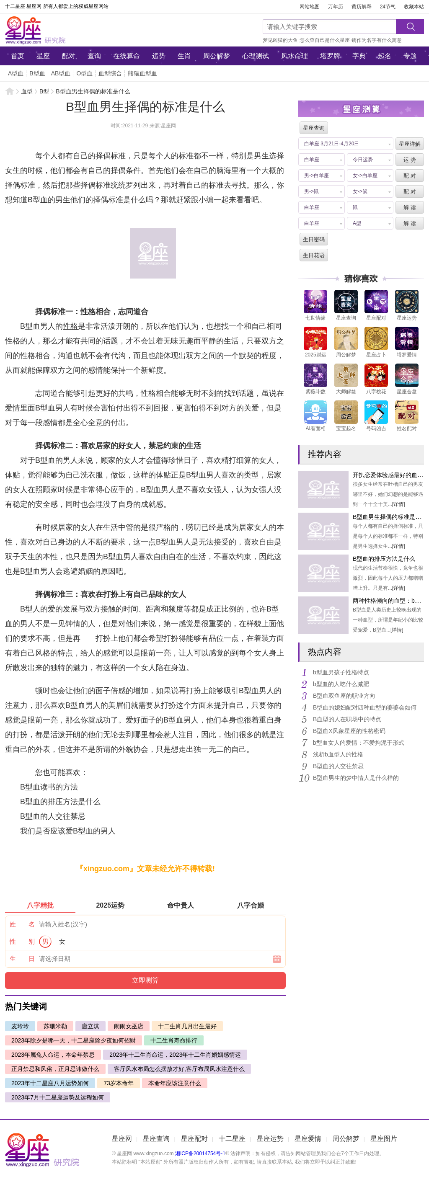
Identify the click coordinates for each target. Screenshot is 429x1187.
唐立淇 (90, 1026)
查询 (94, 55)
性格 (88, 311)
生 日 (22, 958)
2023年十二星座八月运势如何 (50, 1083)
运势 (158, 55)
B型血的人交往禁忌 (338, 766)
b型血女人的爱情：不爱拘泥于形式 (358, 742)
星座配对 (194, 1138)
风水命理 (294, 55)
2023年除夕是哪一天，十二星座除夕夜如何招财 (73, 1040)
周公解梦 (216, 55)
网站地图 (310, 7)
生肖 (184, 55)
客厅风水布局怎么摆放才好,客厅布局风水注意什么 (179, 1069)
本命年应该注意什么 (174, 1083)
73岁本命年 (118, 1083)
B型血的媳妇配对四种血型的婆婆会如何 (364, 707)
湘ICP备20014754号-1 (200, 1153)
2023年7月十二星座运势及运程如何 (57, 1097)
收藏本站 (414, 7)
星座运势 (270, 1138)
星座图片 (383, 1138)
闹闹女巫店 (128, 1026)
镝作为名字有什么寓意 (376, 40)
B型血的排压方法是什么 (384, 558)
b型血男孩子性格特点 (341, 672)
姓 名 (22, 924)
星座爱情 (308, 1138)
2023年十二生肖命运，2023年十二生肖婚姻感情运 (175, 1054)
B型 (44, 91)
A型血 (15, 73)
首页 (17, 55)
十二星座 (232, 1138)
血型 (27, 91)
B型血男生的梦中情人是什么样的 (356, 777)
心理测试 (255, 55)
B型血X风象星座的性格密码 (349, 731)
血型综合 (110, 73)
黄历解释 (361, 7)
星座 (43, 55)
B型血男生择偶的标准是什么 (390, 517)
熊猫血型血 (142, 73)
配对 (68, 55)
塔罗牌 (330, 55)
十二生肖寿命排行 (173, 1040)
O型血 (84, 73)
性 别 (22, 941)
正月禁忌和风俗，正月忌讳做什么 (55, 1069)
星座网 (61, 30)
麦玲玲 (20, 1026)
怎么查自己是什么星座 (325, 40)
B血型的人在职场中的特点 (347, 719)
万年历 (335, 7)
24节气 (387, 7)
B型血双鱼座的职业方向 (344, 695)
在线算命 (126, 55)
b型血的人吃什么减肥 (341, 684)
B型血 (37, 73)
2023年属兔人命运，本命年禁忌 (53, 1054)
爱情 (12, 408)
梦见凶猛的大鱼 (280, 40)
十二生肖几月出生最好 (187, 1026)
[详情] (398, 504)
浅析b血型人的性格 (338, 754)
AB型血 (61, 73)
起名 (384, 55)
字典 (359, 55)
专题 (410, 55)
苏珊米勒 (55, 1026)
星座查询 (156, 1138)
